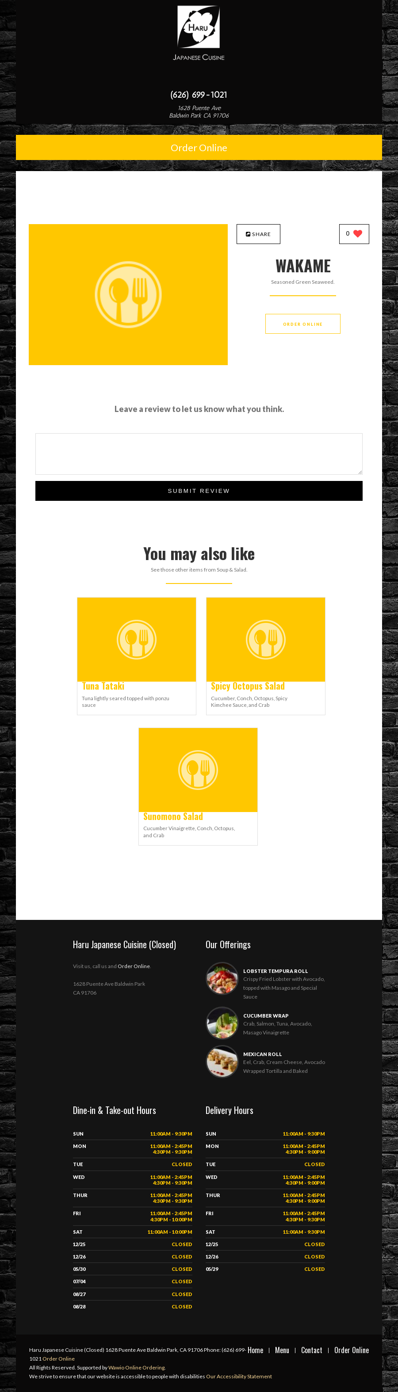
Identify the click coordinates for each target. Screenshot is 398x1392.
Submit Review (199, 491)
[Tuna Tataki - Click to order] (136, 679)
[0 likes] (354, 234)
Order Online (199, 147)
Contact (311, 1350)
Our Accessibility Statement (238, 1376)
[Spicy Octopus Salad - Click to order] (266, 679)
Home (255, 1350)
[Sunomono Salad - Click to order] (198, 810)
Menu (282, 1350)
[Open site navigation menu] (199, 77)
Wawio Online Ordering (136, 1367)
